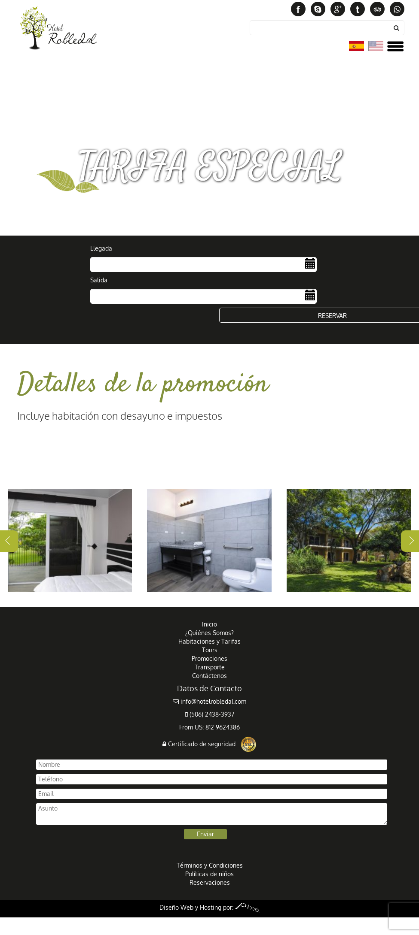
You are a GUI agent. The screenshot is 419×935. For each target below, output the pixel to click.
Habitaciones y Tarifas (209, 641)
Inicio (209, 624)
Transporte (210, 667)
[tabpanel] (70, 540)
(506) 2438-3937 (209, 714)
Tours (209, 650)
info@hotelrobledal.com (209, 701)
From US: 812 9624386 (209, 727)
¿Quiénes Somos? (209, 632)
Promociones (209, 658)
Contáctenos (209, 675)
